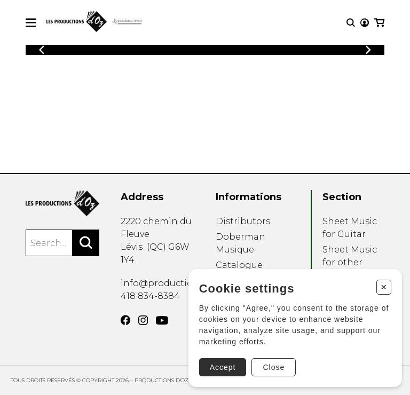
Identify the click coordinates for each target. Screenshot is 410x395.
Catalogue (239, 265)
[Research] (350, 23)
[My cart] (379, 23)
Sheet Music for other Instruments (350, 262)
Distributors (243, 221)
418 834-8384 (150, 296)
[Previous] (41, 50)
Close (274, 367)
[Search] (86, 243)
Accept (223, 367)
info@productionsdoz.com (181, 283)
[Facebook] (125, 320)
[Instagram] (143, 320)
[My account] (364, 23)
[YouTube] (162, 320)
